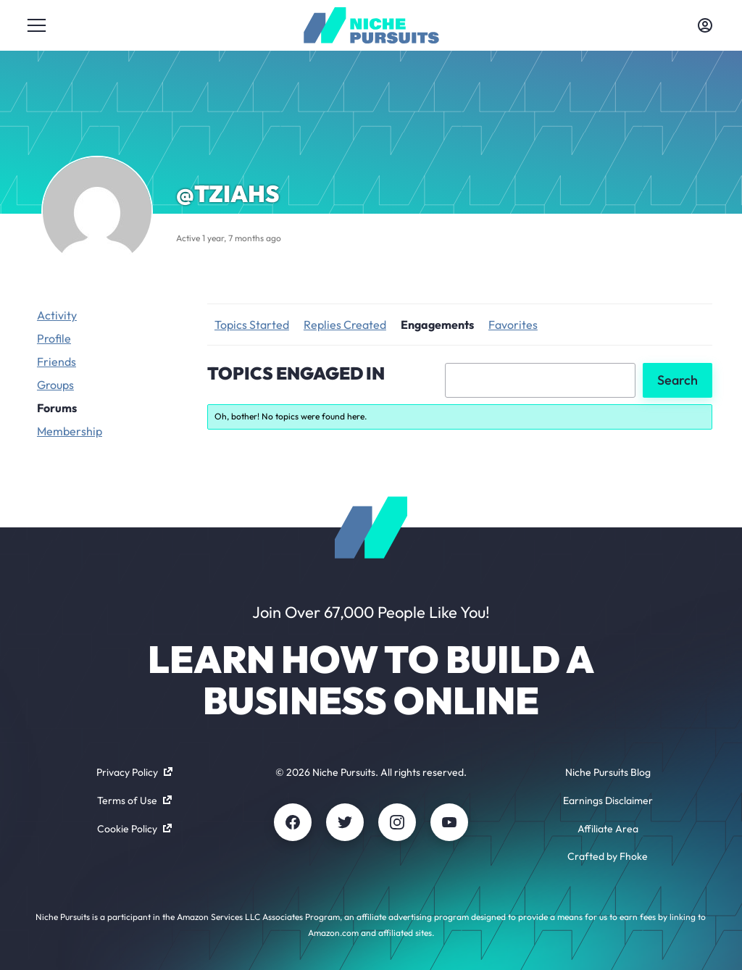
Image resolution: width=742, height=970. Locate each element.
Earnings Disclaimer (608, 800)
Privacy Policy (134, 772)
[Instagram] (397, 822)
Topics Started (251, 324)
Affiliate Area (608, 828)
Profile (54, 338)
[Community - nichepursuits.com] (371, 25)
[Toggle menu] (37, 25)
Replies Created (345, 324)
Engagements (437, 324)
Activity (57, 315)
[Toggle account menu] (705, 25)
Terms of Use (134, 800)
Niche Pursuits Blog (608, 772)
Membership (69, 431)
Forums (57, 408)
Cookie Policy (134, 828)
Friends (56, 361)
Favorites (513, 324)
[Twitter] (345, 822)
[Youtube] (449, 822)
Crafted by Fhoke (607, 856)
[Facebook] (293, 822)
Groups (55, 384)
